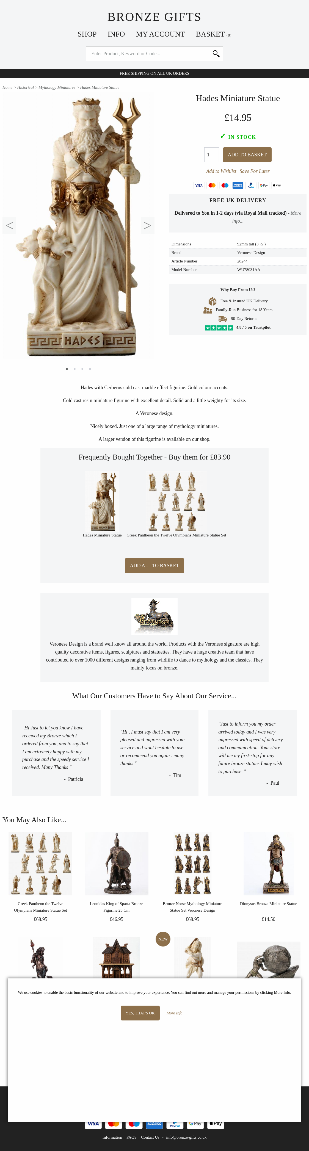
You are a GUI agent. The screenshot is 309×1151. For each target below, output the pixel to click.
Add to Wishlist (221, 171)
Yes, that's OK (140, 1013)
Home (7, 87)
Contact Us (150, 1137)
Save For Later (255, 171)
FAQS (131, 1137)
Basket (213, 34)
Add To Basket (247, 154)
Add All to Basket (154, 565)
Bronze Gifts (154, 17)
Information (112, 1137)
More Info (174, 1013)
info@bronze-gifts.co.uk (186, 1137)
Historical (25, 87)
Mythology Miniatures (57, 87)
